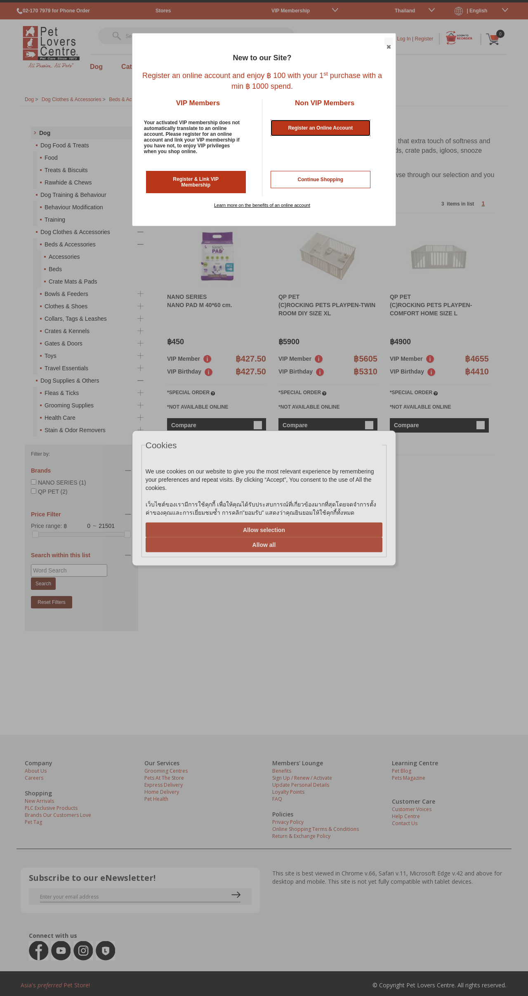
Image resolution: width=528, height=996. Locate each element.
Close (388, 42)
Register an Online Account (320, 128)
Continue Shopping (321, 179)
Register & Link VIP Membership (196, 182)
